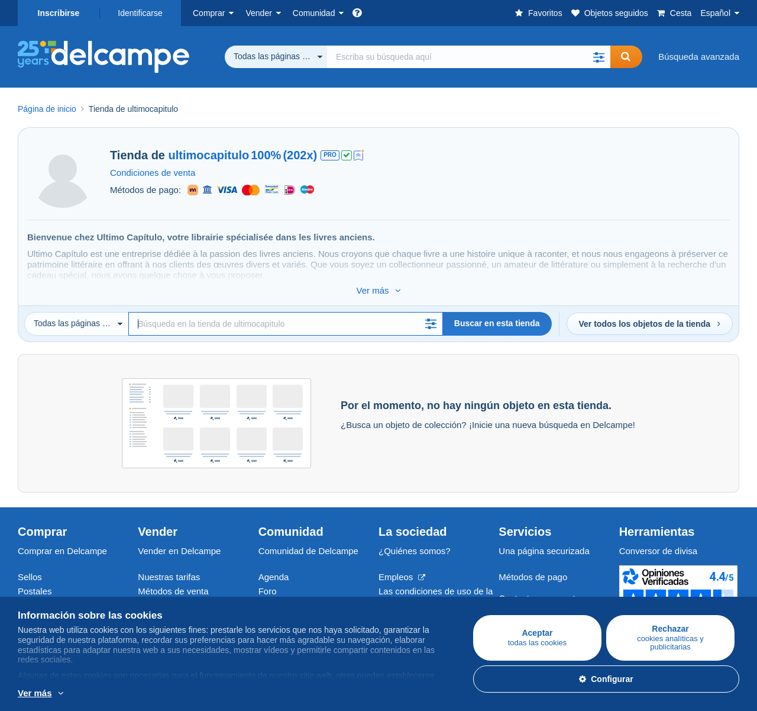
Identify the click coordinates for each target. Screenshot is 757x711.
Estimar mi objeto (172, 593)
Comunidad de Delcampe (308, 538)
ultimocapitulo (209, 155)
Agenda (273, 564)
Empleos (401, 564)
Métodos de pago (533, 564)
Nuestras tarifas (169, 564)
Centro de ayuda (531, 600)
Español (715, 13)
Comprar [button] (209, 13)
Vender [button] (258, 13)
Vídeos (272, 593)
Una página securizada (544, 538)
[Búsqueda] (285, 311)
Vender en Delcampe (179, 538)
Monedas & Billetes (55, 593)
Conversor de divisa (658, 538)
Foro (267, 579)
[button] (598, 56)
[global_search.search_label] (468, 57)
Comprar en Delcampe (62, 538)
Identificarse (140, 13)
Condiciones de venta (152, 173)
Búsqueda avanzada (698, 57)
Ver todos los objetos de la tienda (650, 311)
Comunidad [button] (314, 13)
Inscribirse (59, 13)
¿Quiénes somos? (414, 538)
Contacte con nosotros (543, 586)
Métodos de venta (173, 579)
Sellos (30, 564)
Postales (35, 579)
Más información (141, 694)
